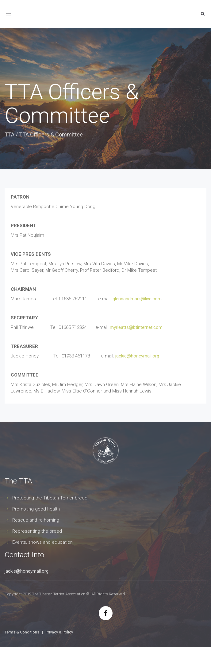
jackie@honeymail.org (137, 356)
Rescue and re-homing (35, 520)
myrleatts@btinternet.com (136, 327)
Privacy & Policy (59, 632)
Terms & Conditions (22, 632)
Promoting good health (36, 509)
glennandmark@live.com (137, 299)
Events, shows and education (42, 542)
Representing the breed (37, 531)
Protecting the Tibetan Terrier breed (49, 498)
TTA (9, 134)
